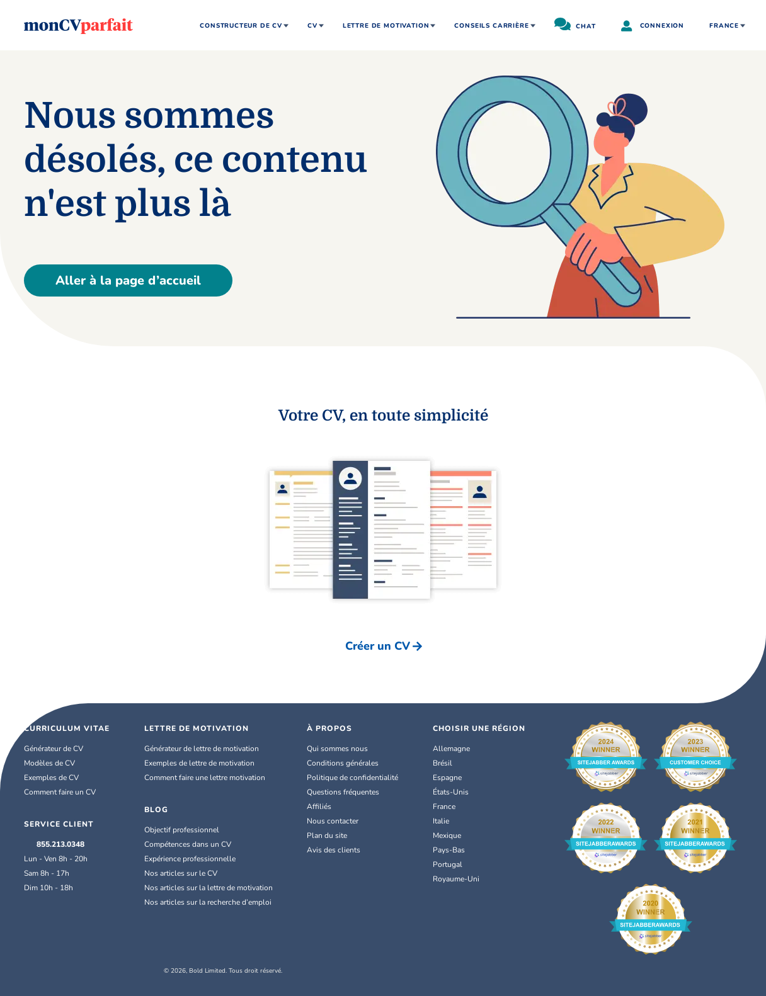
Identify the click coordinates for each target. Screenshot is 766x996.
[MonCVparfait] (78, 25)
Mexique (453, 835)
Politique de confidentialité (352, 777)
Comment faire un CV (60, 792)
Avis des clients (333, 850)
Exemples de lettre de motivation (199, 763)
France (724, 26)
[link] (479, 748)
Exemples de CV (51, 777)
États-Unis (457, 792)
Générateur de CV (53, 749)
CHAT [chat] (575, 24)
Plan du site (327, 835)
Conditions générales (343, 763)
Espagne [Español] (453, 777)
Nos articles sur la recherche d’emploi (208, 902)
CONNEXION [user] (652, 26)
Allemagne (458, 749)
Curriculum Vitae (67, 728)
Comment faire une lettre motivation (204, 777)
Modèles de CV (49, 763)
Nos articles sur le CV (180, 873)
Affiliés (319, 806)
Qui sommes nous (337, 749)
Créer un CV (384, 646)
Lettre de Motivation (196, 728)
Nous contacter (332, 821)
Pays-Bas (455, 850)
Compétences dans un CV (187, 844)
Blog (156, 810)
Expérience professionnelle (190, 859)
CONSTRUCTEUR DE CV (241, 25)
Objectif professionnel (181, 830)
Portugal (447, 864)
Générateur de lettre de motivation (201, 749)
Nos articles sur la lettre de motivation (208, 888)
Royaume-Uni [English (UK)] (462, 879)
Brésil (449, 763)
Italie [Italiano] (447, 821)
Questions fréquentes (343, 792)
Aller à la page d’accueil (128, 280)
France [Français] (450, 806)
